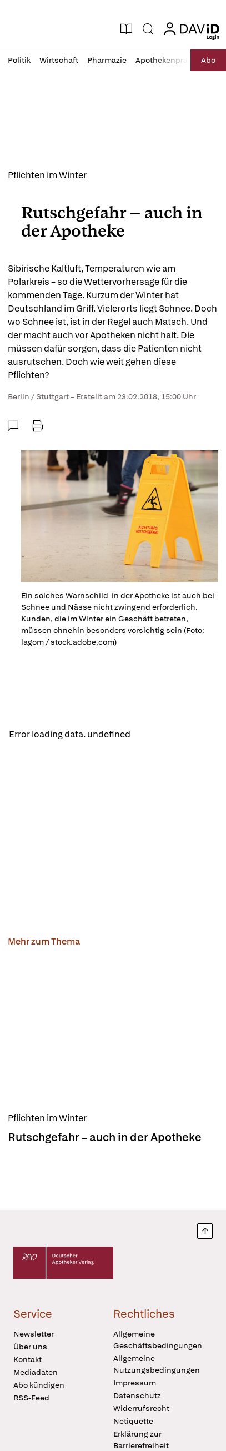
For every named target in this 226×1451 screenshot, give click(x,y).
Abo (208, 60)
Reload (154, 734)
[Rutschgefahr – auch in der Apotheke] (113, 1032)
